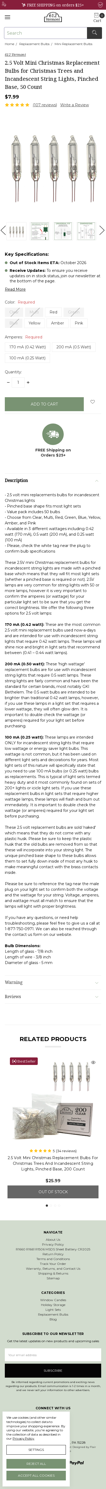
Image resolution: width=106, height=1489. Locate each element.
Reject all (36, 1464)
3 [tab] (55, 1206)
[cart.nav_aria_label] (99, 18)
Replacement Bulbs (53, 1314)
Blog (53, 1319)
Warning (51, 982)
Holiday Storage (53, 1305)
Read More (15, 289)
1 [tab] (47, 1206)
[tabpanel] (53, 1126)
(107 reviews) (45, 105)
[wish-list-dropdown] (92, 402)
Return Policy (53, 1254)
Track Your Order (53, 1264)
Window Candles (53, 1300)
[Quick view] (93, 1062)
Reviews (51, 997)
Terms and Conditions (53, 1259)
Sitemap (53, 1278)
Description (51, 480)
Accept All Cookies (36, 1475)
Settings (36, 1450)
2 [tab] (51, 1206)
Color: (20, 302)
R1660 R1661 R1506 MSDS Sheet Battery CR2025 (53, 1249)
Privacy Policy (53, 1244)
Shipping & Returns (53, 1273)
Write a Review (74, 105)
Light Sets (53, 1310)
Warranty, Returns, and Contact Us (53, 1269)
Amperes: (23, 337)
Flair (93, 1447)
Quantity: (13, 372)
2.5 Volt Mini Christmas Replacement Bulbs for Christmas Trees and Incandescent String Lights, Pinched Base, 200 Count (53, 1163)
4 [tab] (59, 1206)
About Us (53, 1240)
